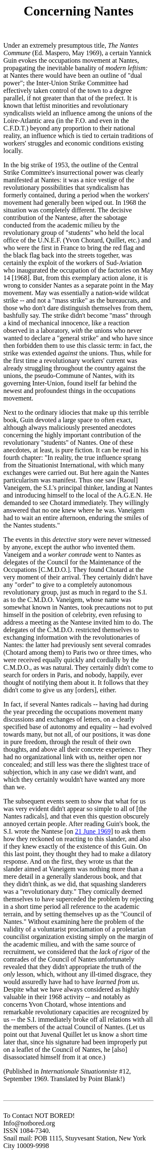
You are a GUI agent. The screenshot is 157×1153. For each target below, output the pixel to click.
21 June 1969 (93, 831)
